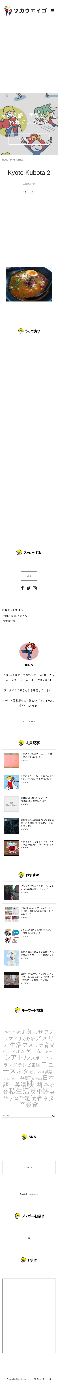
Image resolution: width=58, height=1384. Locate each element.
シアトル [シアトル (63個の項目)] (17, 1057)
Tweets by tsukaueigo (29, 1194)
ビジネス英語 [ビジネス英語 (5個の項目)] (41, 1072)
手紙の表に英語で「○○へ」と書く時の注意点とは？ (37, 757)
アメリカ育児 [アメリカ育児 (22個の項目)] (39, 1045)
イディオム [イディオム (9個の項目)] (13, 1051)
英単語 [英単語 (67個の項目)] (39, 1091)
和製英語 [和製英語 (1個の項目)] (37, 1079)
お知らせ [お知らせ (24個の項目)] (33, 1032)
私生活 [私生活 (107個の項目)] (19, 1091)
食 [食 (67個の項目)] (35, 1104)
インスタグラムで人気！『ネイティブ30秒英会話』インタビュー (37, 889)
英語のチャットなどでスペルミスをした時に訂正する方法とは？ (37, 779)
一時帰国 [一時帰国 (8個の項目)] (23, 1078)
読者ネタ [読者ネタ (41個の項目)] (43, 1098)
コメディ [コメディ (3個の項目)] (49, 1052)
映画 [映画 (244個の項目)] (35, 1084)
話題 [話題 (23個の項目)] (24, 1098)
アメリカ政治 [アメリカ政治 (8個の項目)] (22, 1038)
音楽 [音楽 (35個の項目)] (25, 1105)
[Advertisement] (29, 57)
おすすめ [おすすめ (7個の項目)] (13, 1032)
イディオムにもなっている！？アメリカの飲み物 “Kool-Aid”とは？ (37, 844)
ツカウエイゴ (29, 1167)
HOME (5, 160)
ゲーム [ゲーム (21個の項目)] (33, 1051)
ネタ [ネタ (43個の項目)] (23, 1071)
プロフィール (29, 721)
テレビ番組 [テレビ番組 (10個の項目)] (29, 1064)
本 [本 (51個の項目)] (46, 1084)
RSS (29, 576)
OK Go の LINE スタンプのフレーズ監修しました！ (37, 933)
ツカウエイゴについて (29, 139)
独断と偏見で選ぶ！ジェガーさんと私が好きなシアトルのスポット (37, 955)
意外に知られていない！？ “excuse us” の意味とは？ (37, 801)
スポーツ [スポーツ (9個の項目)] (40, 1058)
